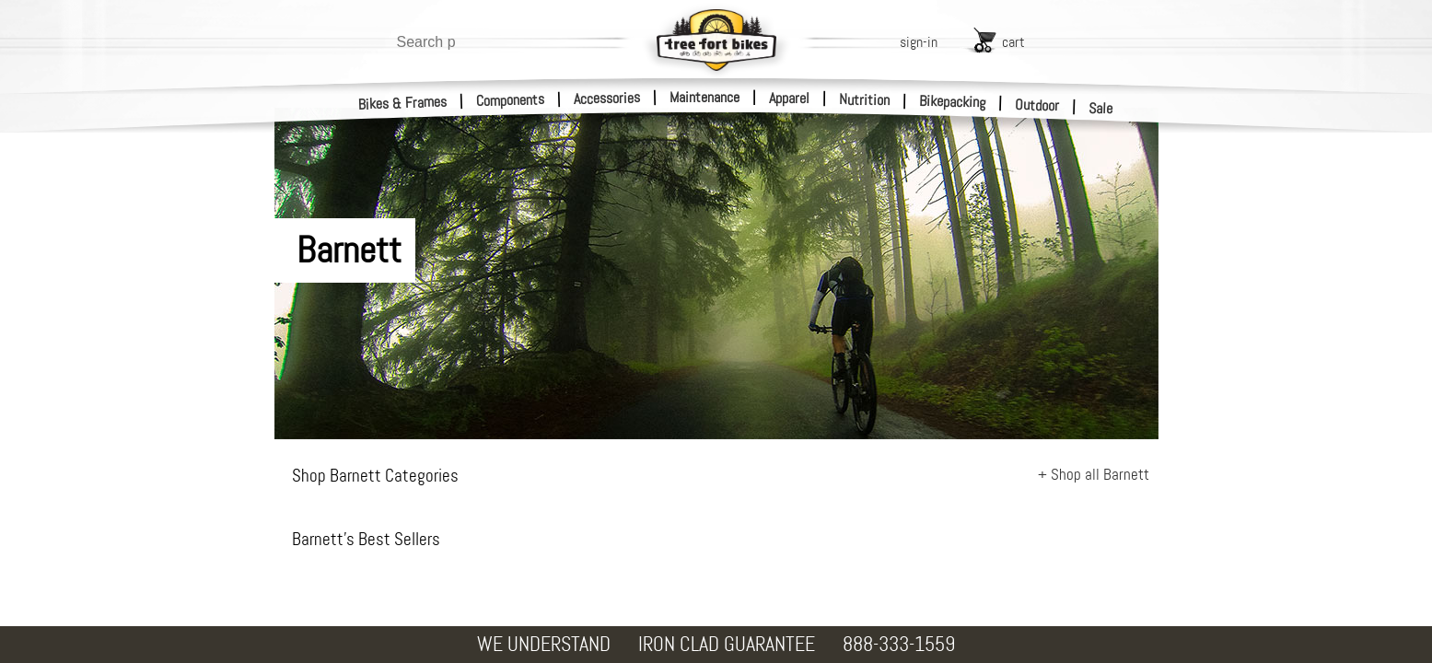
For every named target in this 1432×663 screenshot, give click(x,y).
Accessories (607, 98)
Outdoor (1037, 105)
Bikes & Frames (403, 103)
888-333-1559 (899, 644)
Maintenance (704, 97)
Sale (1101, 109)
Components (510, 99)
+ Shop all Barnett (1093, 474)
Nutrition (864, 99)
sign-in (918, 42)
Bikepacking (952, 101)
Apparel (789, 98)
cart (1013, 42)
